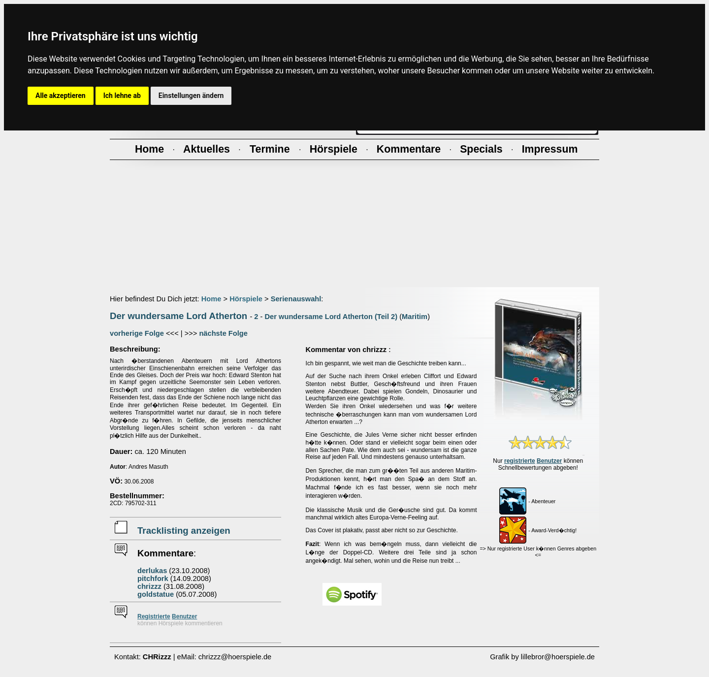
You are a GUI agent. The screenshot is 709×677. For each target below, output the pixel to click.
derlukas (152, 571)
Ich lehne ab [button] (122, 95)
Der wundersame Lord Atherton (178, 316)
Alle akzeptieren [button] (60, 95)
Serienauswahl (296, 299)
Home (211, 299)
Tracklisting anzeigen (183, 530)
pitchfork (152, 578)
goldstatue (155, 594)
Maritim (414, 317)
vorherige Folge (137, 333)
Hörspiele (245, 299)
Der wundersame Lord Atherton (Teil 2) (331, 317)
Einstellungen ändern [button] (191, 95)
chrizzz (149, 586)
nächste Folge (223, 333)
